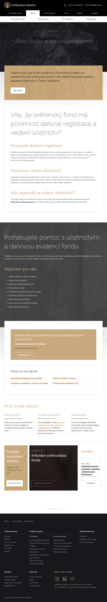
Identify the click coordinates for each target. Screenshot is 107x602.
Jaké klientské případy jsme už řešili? (26, 378)
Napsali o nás (8, 545)
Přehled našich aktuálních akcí (65, 383)
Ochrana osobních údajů (88, 539)
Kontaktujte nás (24, 355)
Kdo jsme (7, 536)
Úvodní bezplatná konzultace (39, 540)
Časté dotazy (33, 583)
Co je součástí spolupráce (62, 546)
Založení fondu (34, 558)
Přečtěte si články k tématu (64, 378)
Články (31, 580)
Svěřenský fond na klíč (37, 549)
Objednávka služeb (60, 552)
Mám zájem (17, 90)
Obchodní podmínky (87, 542)
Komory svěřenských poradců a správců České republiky (51, 425)
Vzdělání (32, 546)
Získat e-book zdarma (42, 483)
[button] (82, 458)
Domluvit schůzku (15, 483)
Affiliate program (59, 540)
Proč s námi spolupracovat (63, 543)
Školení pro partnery (60, 549)
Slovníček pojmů (35, 586)
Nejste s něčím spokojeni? (13, 583)
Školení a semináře (35, 577)
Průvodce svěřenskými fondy (39, 543)
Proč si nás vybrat (10, 542)
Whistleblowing (9, 586)
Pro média (7, 548)
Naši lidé (7, 539)
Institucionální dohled (36, 564)
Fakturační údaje (9, 580)
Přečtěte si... (91, 483)
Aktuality (7, 551)
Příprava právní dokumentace (39, 555)
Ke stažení (83, 536)
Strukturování (33, 552)
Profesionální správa (36, 561)
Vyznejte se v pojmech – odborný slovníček (29, 383)
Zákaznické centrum (11, 577)
